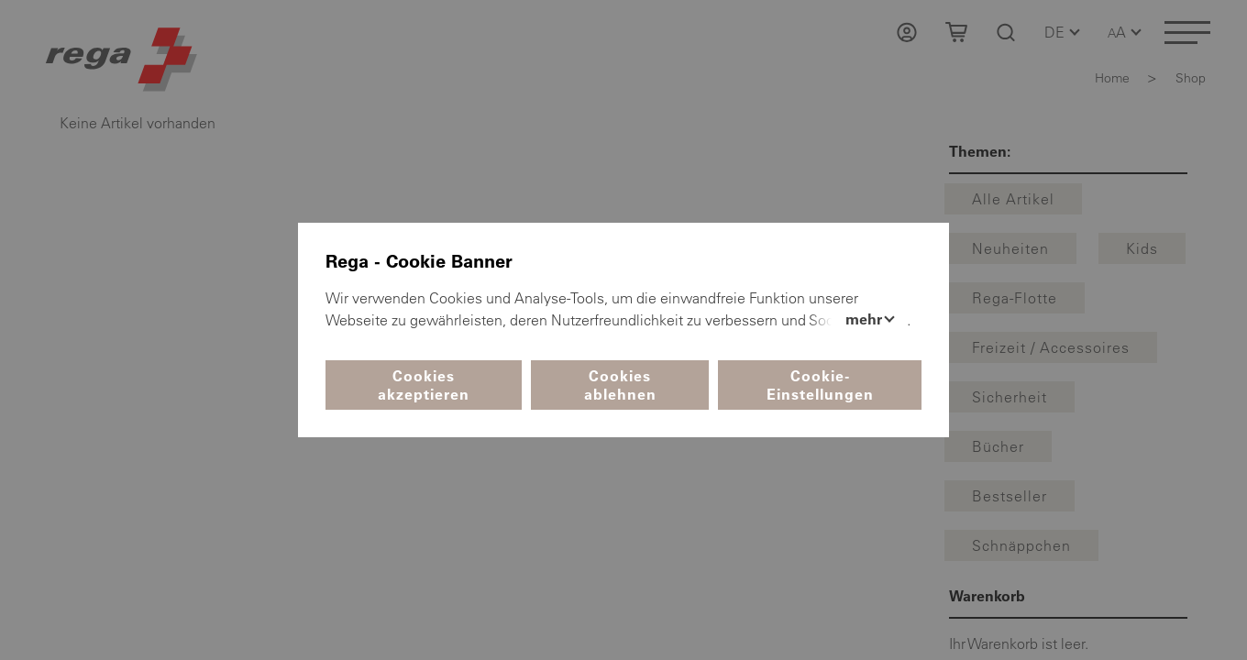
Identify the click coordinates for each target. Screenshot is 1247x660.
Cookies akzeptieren (423, 385)
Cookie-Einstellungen (820, 385)
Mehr (865, 319)
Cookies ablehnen (620, 385)
